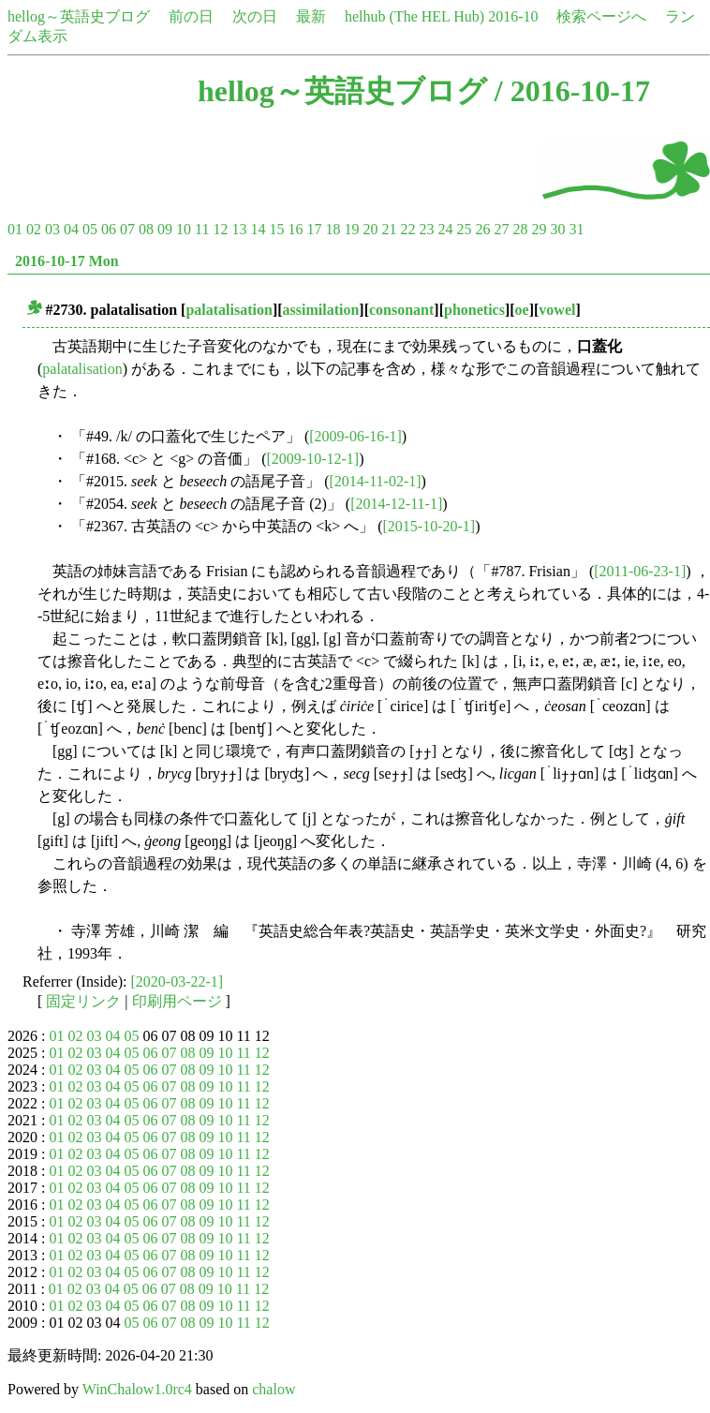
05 (89, 229)
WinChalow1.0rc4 (137, 1389)
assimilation (321, 310)
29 (538, 229)
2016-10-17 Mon (67, 261)
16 (295, 229)
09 (164, 229)
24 (444, 229)
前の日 (191, 16)
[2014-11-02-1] (376, 481)
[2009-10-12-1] (313, 459)
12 (220, 229)
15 (276, 229)
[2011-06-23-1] (640, 571)
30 (557, 229)
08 (146, 229)
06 (108, 229)
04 (71, 229)
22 (407, 229)
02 (33, 229)
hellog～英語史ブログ (78, 16)
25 (463, 229)
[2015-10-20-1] (429, 526)
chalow (273, 1389)
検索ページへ (601, 16)
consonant (401, 310)
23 (426, 229)
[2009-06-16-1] (355, 436)
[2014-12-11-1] (396, 504)
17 (313, 229)
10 (183, 229)
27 (501, 229)
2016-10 (513, 16)
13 (238, 229)
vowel (557, 310)
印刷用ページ (177, 1001)
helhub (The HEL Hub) (414, 16)
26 (482, 229)
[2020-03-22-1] (177, 981)
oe (522, 310)
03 (52, 229)
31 (576, 229)
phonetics (474, 310)
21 (388, 229)
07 (127, 229)
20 (369, 229)
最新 (311, 16)
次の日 (254, 16)
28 (519, 229)
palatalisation (228, 310)
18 (332, 229)
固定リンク (83, 1001)
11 (202, 229)
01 (14, 229)
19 (351, 229)
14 (257, 229)
